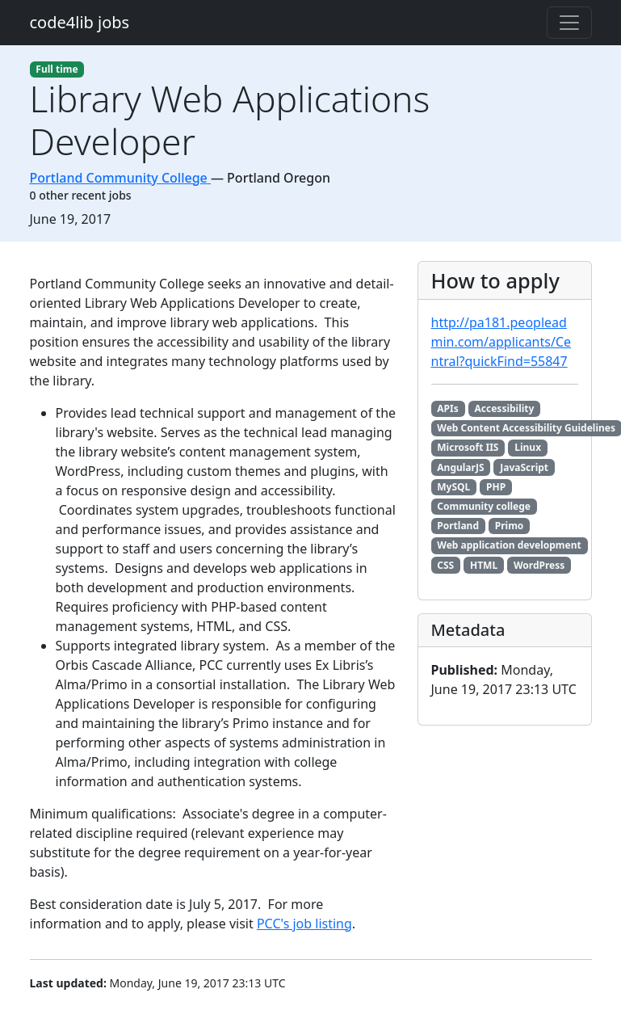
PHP (496, 487)
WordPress (539, 565)
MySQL (453, 487)
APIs (447, 408)
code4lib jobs (80, 22)
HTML (483, 565)
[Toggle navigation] (569, 22)
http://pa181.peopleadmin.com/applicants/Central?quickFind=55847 (501, 342)
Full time (57, 69)
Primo (509, 525)
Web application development (509, 545)
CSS (445, 565)
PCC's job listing (304, 923)
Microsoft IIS (467, 447)
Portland (458, 525)
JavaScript (524, 467)
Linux (527, 447)
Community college (484, 506)
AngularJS (460, 467)
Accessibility (505, 408)
